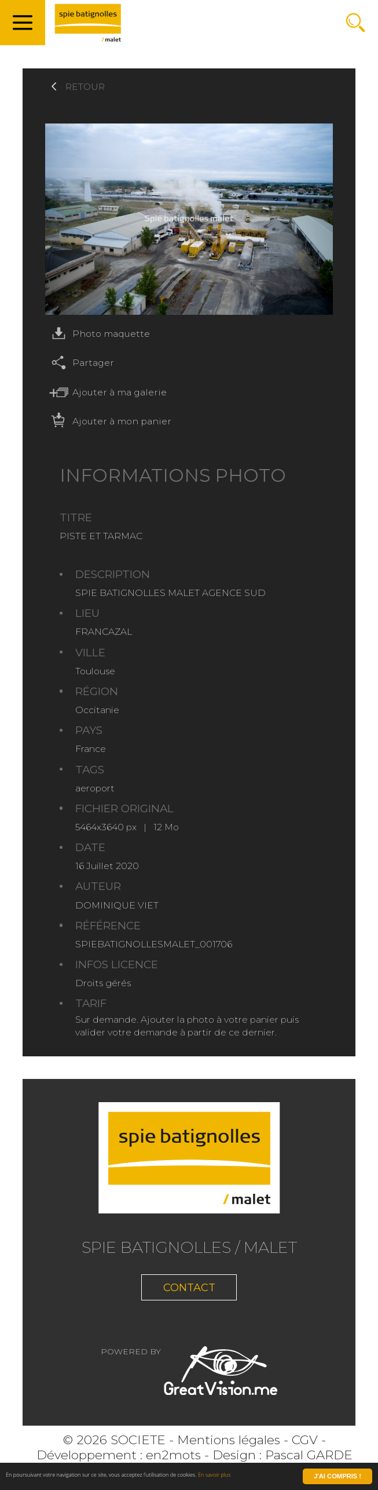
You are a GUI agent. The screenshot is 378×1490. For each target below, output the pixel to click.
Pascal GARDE (309, 1461)
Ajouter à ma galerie (106, 392)
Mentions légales (228, 1447)
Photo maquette (97, 334)
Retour (85, 86)
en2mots (173, 1461)
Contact (189, 1290)
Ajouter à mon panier (108, 421)
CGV (305, 1447)
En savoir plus (261, 1477)
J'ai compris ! (337, 1477)
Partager (79, 363)
